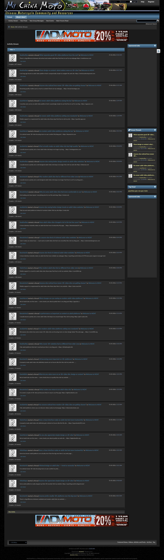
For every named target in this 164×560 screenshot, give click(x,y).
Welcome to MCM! (87, 55)
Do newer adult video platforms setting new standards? (58, 116)
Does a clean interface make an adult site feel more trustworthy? (61, 420)
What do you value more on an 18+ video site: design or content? (61, 374)
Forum (9, 17)
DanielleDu (23, 374)
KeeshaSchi (23, 177)
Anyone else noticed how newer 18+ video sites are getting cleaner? (62, 85)
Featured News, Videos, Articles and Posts (131, 542)
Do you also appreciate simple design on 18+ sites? (56, 435)
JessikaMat (23, 146)
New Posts (23, 21)
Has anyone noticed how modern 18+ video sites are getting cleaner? (62, 405)
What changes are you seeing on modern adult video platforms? (61, 298)
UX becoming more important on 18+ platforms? (56, 359)
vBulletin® (82, 551)
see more (23, 61)
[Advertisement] (142, 87)
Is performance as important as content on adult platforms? (60, 313)
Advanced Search (151, 24)
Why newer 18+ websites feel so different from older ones (59, 344)
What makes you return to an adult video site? (56, 389)
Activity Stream (13, 21)
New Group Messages (37, 21)
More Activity (12, 512)
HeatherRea (24, 55)
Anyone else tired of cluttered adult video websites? (57, 253)
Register (151, 2)
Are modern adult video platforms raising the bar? (56, 131)
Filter (11, 50)
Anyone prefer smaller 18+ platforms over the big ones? (58, 496)
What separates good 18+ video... (144, 135)
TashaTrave (23, 268)
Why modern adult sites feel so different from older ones (58, 177)
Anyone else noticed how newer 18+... (144, 155)
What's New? (21, 17)
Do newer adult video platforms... (144, 165)
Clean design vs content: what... (144, 144)
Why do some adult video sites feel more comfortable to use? (61, 192)
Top (154, 542)
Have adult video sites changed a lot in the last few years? (59, 222)
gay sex (138, 191)
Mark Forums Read (62, 21)
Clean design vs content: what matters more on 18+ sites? (59, 70)
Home (13, 27)
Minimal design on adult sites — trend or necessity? (57, 466)
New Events (50, 21)
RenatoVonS (24, 192)
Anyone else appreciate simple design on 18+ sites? (56, 481)
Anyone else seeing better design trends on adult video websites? (62, 161)
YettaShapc (23, 450)
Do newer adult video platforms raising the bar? (55, 101)
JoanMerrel (24, 101)
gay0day (131, 191)
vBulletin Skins (74, 555)
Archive (149, 542)
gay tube (144, 191)
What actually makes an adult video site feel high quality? (59, 146)
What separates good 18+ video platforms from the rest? (58, 55)
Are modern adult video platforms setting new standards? (59, 329)
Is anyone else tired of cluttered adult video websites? (58, 238)
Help (142, 2)
